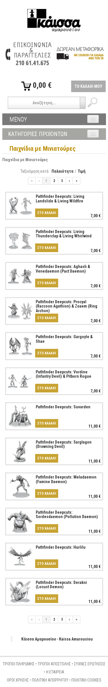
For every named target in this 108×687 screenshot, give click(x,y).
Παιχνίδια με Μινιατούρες (25, 159)
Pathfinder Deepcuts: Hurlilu (61, 547)
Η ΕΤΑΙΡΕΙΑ (55, 672)
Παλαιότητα (62, 171)
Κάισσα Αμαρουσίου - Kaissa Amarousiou (57, 639)
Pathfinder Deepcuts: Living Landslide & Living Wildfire (60, 198)
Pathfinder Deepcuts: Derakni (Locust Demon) (61, 584)
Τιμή (82, 171)
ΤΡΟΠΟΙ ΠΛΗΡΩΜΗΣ (19, 664)
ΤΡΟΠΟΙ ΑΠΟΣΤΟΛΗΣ (54, 664)
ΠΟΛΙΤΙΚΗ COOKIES (86, 680)
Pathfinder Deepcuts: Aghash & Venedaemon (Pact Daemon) (63, 268)
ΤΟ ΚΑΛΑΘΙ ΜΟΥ (88, 86)
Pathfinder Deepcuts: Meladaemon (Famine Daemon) (66, 479)
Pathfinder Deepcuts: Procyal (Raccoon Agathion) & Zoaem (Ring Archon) (66, 306)
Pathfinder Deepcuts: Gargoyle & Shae (64, 338)
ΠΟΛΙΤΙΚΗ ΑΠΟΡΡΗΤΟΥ (50, 680)
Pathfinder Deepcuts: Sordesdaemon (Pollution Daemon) (67, 514)
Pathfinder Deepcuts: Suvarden (63, 407)
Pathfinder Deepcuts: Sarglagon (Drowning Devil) (64, 444)
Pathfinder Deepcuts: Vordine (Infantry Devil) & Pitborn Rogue (63, 374)
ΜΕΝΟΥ (18, 119)
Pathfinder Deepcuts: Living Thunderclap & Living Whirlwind (64, 233)
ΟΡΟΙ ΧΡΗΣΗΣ (18, 680)
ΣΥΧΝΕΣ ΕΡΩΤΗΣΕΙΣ (89, 664)
